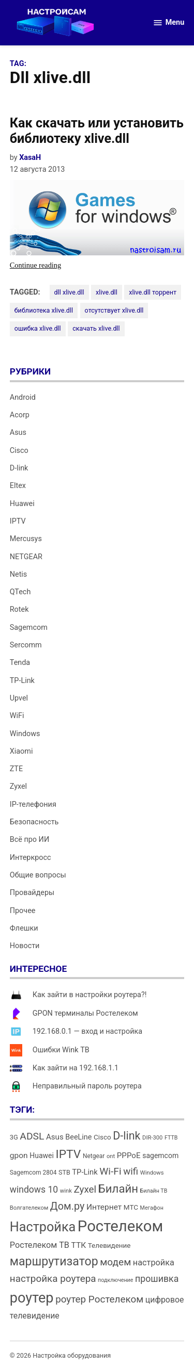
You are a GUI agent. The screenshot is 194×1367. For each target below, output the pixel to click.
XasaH (30, 157)
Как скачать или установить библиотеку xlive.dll (97, 131)
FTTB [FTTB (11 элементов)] (171, 1137)
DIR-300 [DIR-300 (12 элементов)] (152, 1137)
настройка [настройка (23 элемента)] (153, 1262)
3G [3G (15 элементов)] (14, 1137)
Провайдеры (32, 892)
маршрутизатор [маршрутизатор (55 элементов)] (54, 1261)
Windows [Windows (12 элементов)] (152, 1172)
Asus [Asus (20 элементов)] (55, 1137)
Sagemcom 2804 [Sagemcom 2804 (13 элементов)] (33, 1172)
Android (23, 397)
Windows (25, 733)
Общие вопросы (38, 875)
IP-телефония (33, 804)
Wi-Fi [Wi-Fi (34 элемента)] (110, 1171)
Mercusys (26, 538)
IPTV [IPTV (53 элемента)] (68, 1154)
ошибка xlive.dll (37, 328)
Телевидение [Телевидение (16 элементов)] (109, 1245)
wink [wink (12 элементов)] (66, 1190)
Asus (18, 432)
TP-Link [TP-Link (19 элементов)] (84, 1172)
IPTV (18, 521)
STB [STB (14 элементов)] (64, 1172)
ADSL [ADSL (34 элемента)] (32, 1136)
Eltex (18, 485)
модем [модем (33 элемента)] (115, 1262)
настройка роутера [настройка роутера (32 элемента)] (53, 1278)
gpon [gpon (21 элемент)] (19, 1155)
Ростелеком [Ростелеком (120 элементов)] (120, 1226)
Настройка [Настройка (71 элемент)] (43, 1226)
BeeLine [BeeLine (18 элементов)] (78, 1137)
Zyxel (18, 786)
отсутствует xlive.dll (114, 310)
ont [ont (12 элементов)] (111, 1156)
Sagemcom (29, 627)
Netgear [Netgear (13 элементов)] (94, 1156)
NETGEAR (26, 556)
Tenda (20, 662)
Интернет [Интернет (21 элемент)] (104, 1207)
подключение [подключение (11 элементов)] (115, 1280)
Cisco (19, 450)
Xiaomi (21, 751)
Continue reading (53, 265)
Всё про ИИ (29, 839)
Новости (25, 945)
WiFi (17, 715)
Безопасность (34, 822)
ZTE (16, 768)
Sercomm (26, 645)
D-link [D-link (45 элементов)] (126, 1135)
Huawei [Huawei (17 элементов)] (41, 1155)
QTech (20, 592)
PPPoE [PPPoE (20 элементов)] (129, 1155)
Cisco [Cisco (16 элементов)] (102, 1137)
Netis (18, 574)
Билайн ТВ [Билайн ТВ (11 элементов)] (154, 1190)
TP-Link (22, 680)
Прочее (23, 910)
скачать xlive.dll (96, 328)
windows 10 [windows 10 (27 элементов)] (34, 1189)
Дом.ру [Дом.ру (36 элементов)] (67, 1206)
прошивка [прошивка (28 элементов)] (156, 1279)
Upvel (19, 698)
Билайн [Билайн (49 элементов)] (118, 1188)
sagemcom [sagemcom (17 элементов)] (160, 1155)
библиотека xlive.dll (43, 310)
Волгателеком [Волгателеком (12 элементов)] (29, 1208)
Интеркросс (30, 857)
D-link (19, 468)
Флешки (24, 928)
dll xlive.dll (69, 292)
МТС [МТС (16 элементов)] (131, 1207)
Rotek (19, 609)
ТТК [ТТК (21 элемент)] (78, 1245)
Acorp (19, 415)
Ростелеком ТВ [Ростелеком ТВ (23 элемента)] (39, 1245)
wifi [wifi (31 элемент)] (130, 1171)
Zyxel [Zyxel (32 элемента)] (84, 1189)
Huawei (22, 503)
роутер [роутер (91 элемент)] (32, 1298)
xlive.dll (106, 292)
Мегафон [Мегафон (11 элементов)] (151, 1208)
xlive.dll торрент (152, 292)
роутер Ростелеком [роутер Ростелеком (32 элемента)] (99, 1299)
